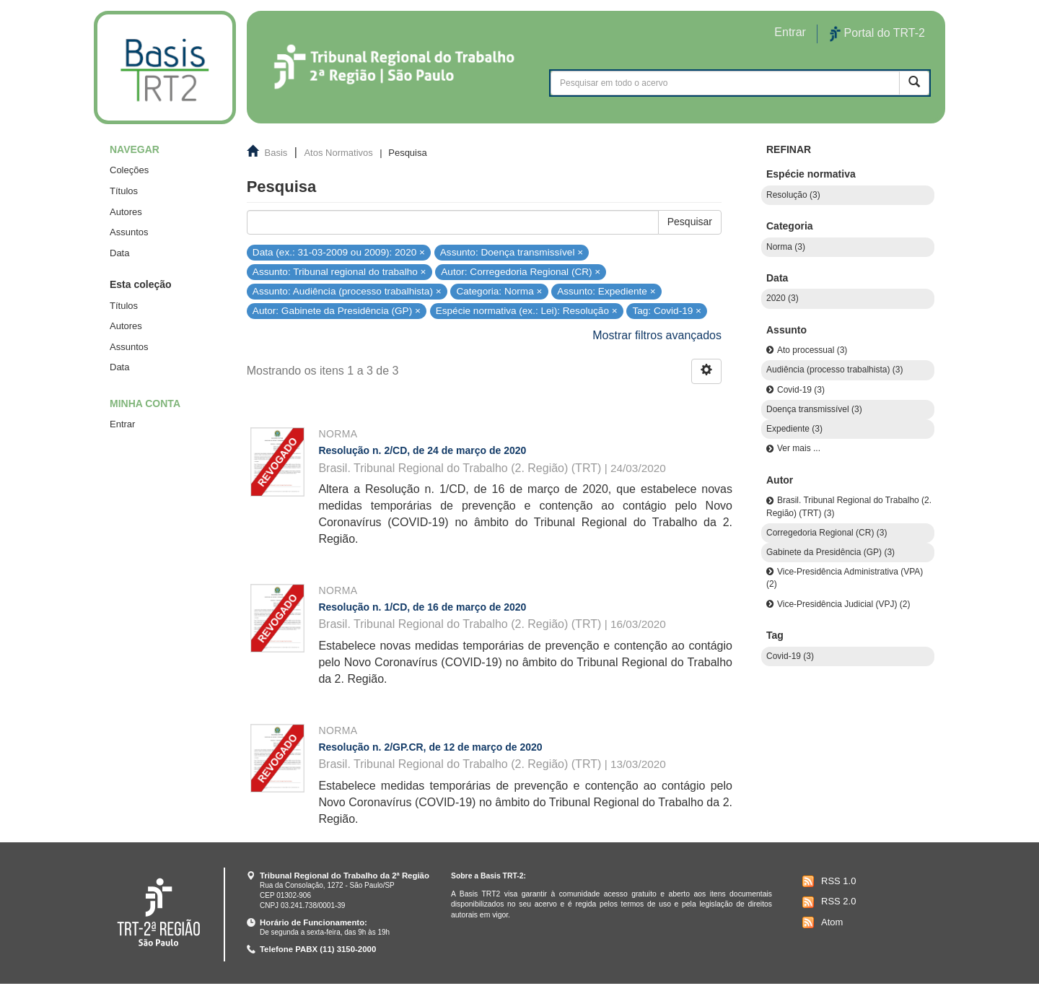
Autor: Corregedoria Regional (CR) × (520, 271)
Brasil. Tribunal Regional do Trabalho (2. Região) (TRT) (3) (848, 506)
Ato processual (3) (812, 350)
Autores (126, 211)
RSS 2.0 (827, 902)
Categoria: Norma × (499, 291)
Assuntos (129, 232)
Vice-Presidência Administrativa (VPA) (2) (844, 578)
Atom (821, 922)
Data (119, 253)
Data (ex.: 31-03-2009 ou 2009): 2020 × (339, 251)
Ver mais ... (798, 448)
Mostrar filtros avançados (657, 335)
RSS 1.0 (827, 881)
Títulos (124, 190)
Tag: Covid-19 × (666, 310)
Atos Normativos (338, 152)
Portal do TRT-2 (877, 34)
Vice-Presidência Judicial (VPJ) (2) (844, 604)
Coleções (129, 170)
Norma (337, 434)
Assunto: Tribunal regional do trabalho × (339, 271)
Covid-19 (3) (801, 390)
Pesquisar (689, 221)
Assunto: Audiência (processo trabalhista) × (347, 291)
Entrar (122, 424)
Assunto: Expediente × (606, 291)
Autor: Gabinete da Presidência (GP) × (337, 310)
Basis (276, 152)
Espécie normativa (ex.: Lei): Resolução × (527, 310)
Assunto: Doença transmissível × (511, 251)
